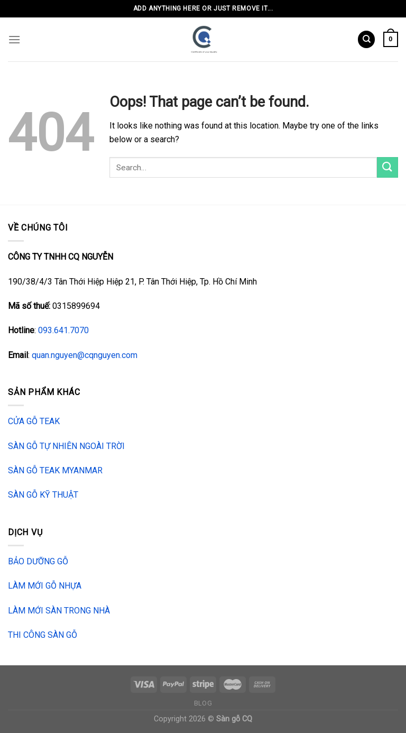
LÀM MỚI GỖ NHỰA (44, 586)
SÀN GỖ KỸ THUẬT (43, 495)
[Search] (366, 39)
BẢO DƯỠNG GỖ (38, 561)
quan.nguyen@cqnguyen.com (84, 355)
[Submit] (387, 167)
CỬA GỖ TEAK (34, 421)
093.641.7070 (63, 330)
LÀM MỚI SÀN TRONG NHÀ (59, 611)
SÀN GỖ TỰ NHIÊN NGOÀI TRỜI (66, 446)
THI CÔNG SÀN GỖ (42, 635)
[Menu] (14, 39)
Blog (203, 703)
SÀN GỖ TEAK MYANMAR (55, 470)
